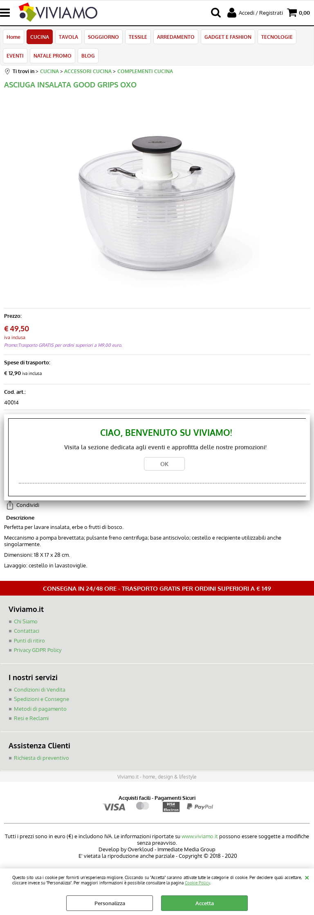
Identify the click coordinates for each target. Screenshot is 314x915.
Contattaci (26, 630)
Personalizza (109, 903)
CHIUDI (307, 877)
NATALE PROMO (53, 55)
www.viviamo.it (200, 836)
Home (13, 36)
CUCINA (39, 36)
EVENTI (15, 55)
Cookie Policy (197, 882)
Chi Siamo (26, 621)
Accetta (204, 903)
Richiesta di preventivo (41, 757)
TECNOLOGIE (277, 36)
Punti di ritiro (29, 640)
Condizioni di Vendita (39, 689)
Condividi (27, 505)
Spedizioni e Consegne (41, 699)
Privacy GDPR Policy (37, 650)
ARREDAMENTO (176, 36)
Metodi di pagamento (40, 708)
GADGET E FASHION (227, 36)
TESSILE (138, 36)
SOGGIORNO (103, 36)
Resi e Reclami (31, 718)
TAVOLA (68, 36)
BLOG (88, 55)
